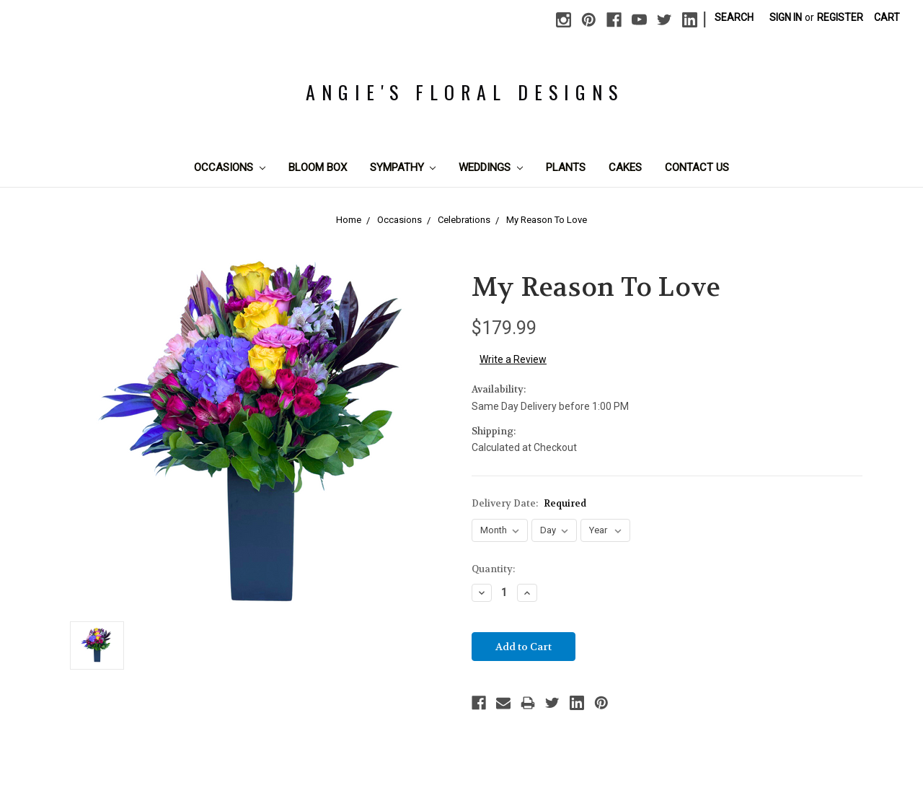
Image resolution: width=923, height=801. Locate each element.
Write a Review (513, 359)
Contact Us (697, 167)
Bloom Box (317, 167)
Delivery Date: (529, 503)
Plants (566, 167)
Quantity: (493, 569)
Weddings (491, 167)
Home (348, 219)
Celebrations (464, 219)
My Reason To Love (546, 219)
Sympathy (403, 167)
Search (734, 17)
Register (840, 17)
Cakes (625, 167)
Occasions (229, 167)
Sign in (785, 17)
